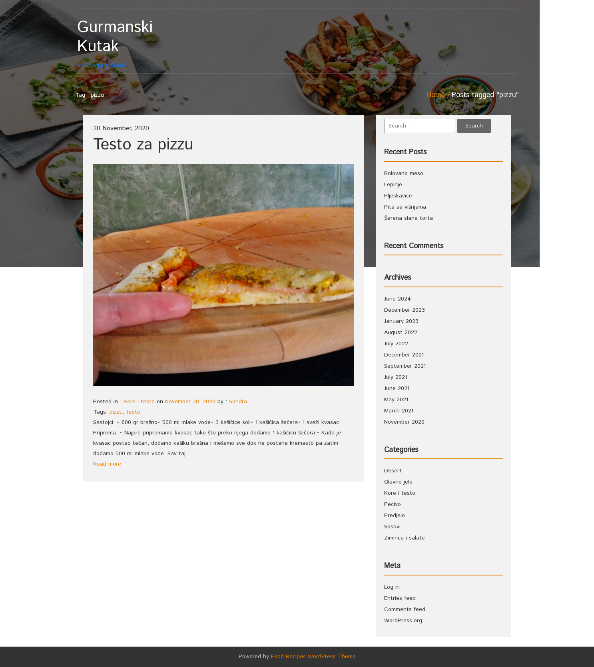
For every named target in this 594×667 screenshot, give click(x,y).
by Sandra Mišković (132, 44)
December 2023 (404, 310)
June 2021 (396, 388)
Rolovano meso (403, 173)
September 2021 (405, 366)
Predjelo (394, 516)
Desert (393, 471)
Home (436, 95)
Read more (107, 464)
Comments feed (404, 609)
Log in (392, 587)
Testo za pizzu (143, 144)
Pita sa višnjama (405, 207)
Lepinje (393, 185)
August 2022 (400, 332)
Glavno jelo (398, 482)
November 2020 (404, 422)
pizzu (116, 412)
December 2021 (404, 355)
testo (133, 412)
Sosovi (392, 527)
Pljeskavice (398, 196)
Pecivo (392, 504)
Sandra (238, 402)
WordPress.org (403, 621)
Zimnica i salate (404, 538)
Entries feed (400, 598)
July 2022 (396, 344)
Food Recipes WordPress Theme (313, 657)
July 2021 (395, 377)
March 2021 (398, 411)
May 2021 (396, 400)
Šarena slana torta (408, 218)
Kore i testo (139, 402)
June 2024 (397, 299)
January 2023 (401, 321)
